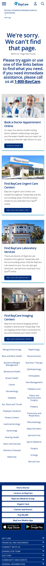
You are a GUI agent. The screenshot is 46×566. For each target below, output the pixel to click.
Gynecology (12, 430)
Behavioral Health (12, 371)
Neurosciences (34, 356)
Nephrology (34, 349)
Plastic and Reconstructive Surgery (34, 397)
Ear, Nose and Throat (12, 404)
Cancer (12, 384)
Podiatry (34, 406)
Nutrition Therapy (34, 362)
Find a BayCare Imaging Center (18, 339)
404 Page (7, 17)
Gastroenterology (12, 424)
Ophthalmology (34, 369)
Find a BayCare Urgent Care (17, 210)
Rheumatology (34, 422)
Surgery (34, 448)
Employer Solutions (12, 411)
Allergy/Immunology (12, 349)
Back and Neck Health (12, 356)
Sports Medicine (34, 442)
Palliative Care (34, 389)
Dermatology (12, 391)
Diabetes (12, 397)
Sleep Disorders (34, 428)
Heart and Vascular (12, 443)
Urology (34, 455)
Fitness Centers (12, 417)
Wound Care (34, 461)
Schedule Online (13, 146)
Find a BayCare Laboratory (17, 278)
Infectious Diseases (12, 450)
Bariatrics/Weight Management (12, 363)
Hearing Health (12, 437)
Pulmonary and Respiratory (34, 414)
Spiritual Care (34, 435)
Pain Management (34, 382)
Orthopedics (34, 375)
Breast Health (12, 378)
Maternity (11, 457)
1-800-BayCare (27, 81)
